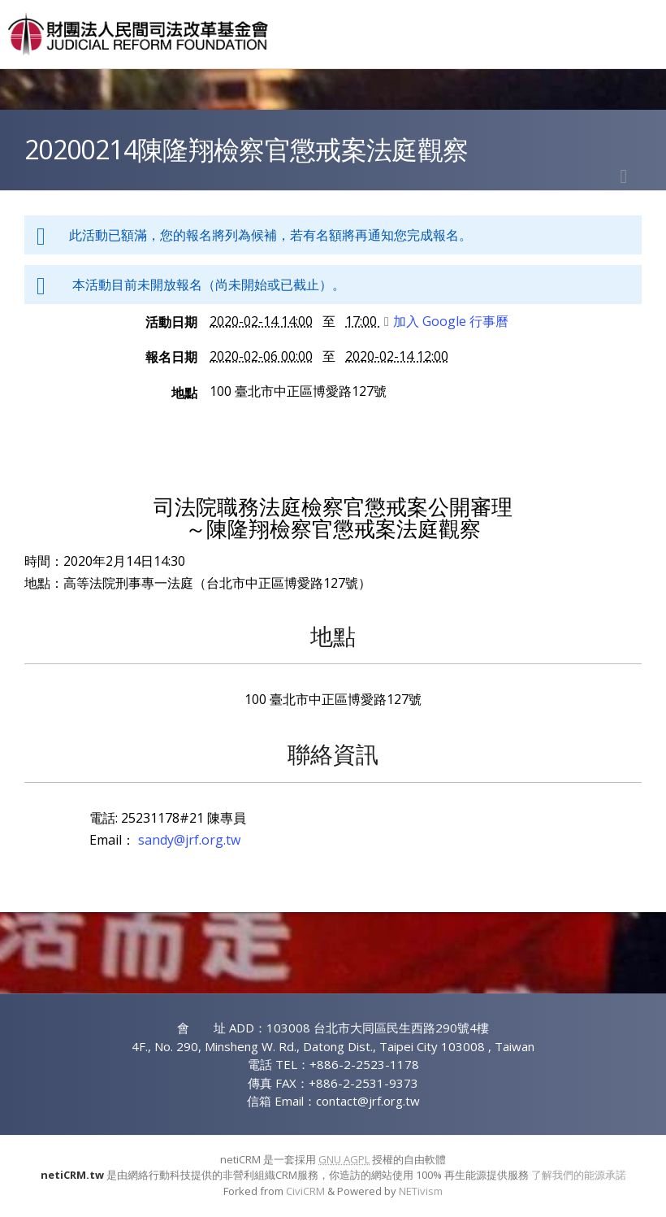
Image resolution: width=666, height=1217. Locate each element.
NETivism (421, 1191)
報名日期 (171, 357)
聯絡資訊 (333, 753)
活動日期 (171, 322)
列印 (624, 176)
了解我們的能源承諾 (578, 1174)
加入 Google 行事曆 (446, 321)
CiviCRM (305, 1191)
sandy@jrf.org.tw (189, 840)
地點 (184, 393)
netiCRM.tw (72, 1174)
